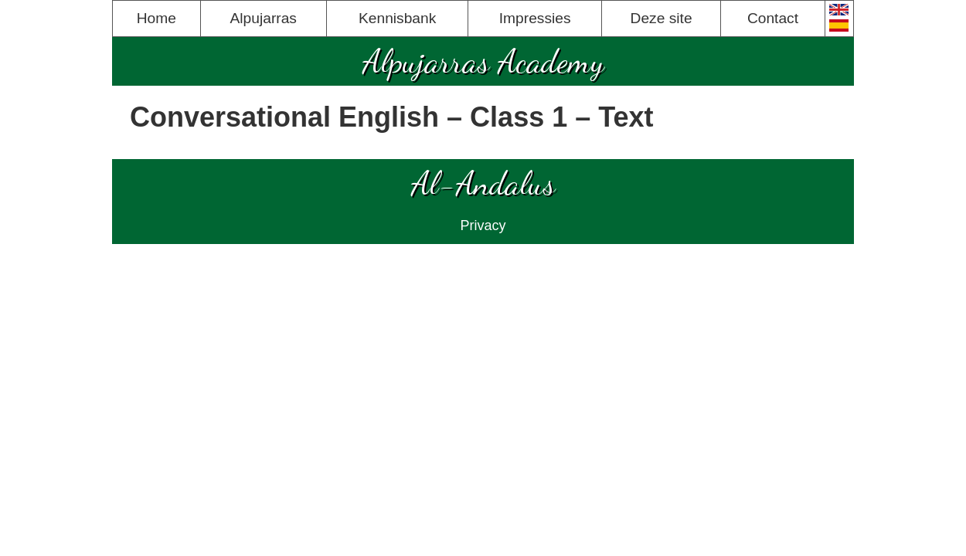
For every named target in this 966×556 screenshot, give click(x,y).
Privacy (482, 225)
